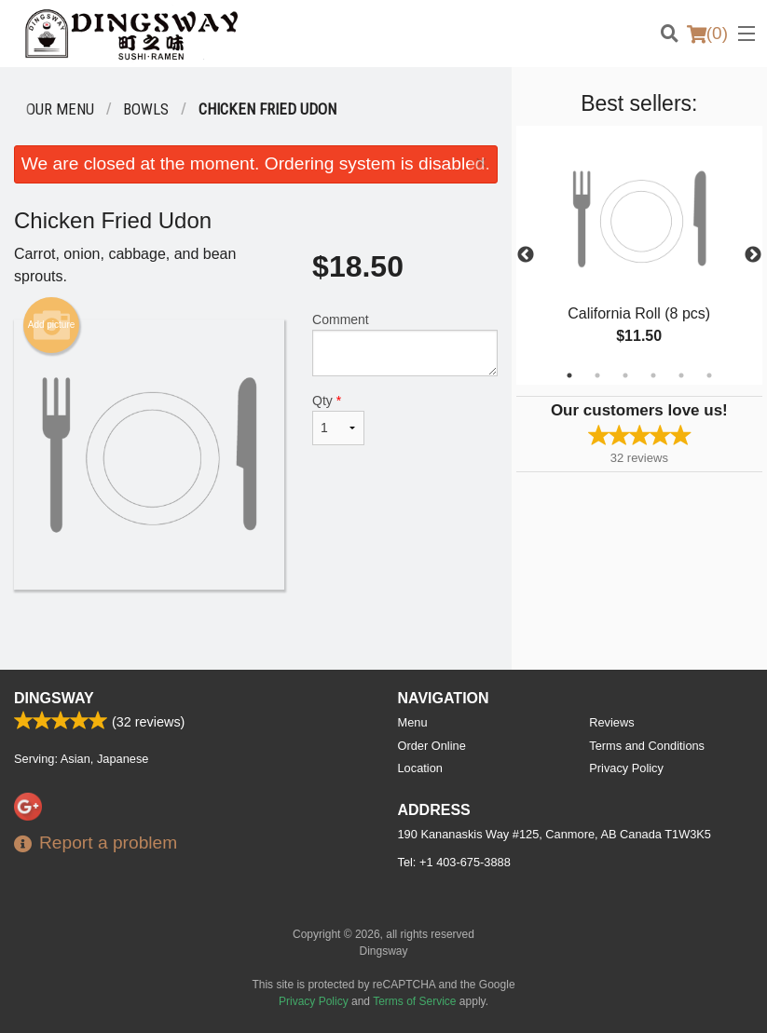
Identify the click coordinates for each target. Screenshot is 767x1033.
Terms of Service (414, 1001)
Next (753, 255)
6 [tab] (709, 375)
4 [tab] (653, 375)
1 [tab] (569, 375)
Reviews (611, 722)
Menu (413, 722)
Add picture (51, 325)
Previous (525, 255)
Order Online (432, 746)
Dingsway (54, 698)
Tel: (454, 862)
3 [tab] (625, 375)
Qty (338, 419)
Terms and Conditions (647, 746)
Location (420, 768)
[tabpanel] (639, 255)
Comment (405, 344)
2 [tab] (597, 375)
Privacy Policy (626, 768)
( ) (707, 34)
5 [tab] (681, 375)
